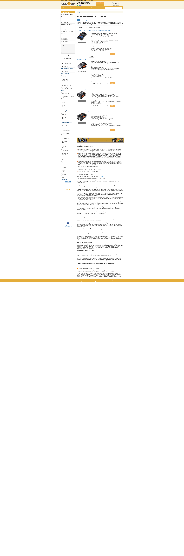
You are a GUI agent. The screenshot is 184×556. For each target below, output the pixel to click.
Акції (62, 52)
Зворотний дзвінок (100, 2)
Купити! (112, 53)
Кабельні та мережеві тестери (67, 14)
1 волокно (63, 70)
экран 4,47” (63, 114)
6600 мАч (63, 175)
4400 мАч (63, 171)
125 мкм (63, 126)
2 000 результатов (65, 92)
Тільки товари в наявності (95, 27)
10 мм (63, 108)
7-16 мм (63, 105)
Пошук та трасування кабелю (67, 29)
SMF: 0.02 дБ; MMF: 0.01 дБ (66, 87)
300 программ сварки (65, 134)
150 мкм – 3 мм (64, 79)
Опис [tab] (78, 20)
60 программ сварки (65, 132)
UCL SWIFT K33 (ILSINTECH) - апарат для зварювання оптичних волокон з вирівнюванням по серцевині (96, 59)
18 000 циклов (64, 151)
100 (62, 163)
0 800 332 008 (80, 2)
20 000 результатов (65, 98)
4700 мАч (63, 173)
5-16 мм (63, 102)
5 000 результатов (65, 93)
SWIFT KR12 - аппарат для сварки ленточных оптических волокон (89, 89)
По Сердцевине (64, 66)
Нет (62, 142)
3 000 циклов (64, 147)
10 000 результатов (65, 94)
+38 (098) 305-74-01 (81, 3)
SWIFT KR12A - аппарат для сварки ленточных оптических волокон (89, 111)
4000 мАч (63, 170)
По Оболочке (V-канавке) (66, 64)
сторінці (101, 176)
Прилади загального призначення (67, 42)
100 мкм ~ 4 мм (64, 77)
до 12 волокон (64, 71)
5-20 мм (63, 103)
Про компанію (65, 7)
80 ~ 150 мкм (64, 125)
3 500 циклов (64, 149)
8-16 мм (63, 106)
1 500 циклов (64, 146)
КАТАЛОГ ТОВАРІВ (67, 12)
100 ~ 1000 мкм (64, 75)
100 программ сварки (65, 133)
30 (62, 161)
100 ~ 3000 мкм (64, 76)
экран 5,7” (63, 118)
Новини (62, 45)
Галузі (80, 7)
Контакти (98, 7)
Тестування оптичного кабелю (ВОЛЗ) (67, 17)
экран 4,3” (63, 113)
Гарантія (92, 7)
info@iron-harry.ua (100, 4)
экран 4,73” (63, 115)
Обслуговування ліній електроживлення (67, 39)
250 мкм (63, 82)
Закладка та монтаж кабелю (67, 26)
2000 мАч (63, 167)
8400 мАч (63, 177)
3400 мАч (63, 168)
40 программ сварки (65, 130)
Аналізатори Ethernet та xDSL (67, 24)
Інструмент (67, 33)
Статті (62, 47)
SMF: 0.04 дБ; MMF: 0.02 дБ (66, 88)
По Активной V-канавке (66, 63)
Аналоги (91, 56)
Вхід (114, 5)
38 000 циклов (64, 153)
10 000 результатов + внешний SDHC (67, 97)
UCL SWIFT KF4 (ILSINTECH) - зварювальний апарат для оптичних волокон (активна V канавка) (94, 30)
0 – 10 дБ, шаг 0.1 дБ (65, 139)
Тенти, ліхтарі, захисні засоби (67, 36)
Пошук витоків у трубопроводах (67, 31)
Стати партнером (73, 7)
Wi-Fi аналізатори (64, 22)
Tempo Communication (66, 58)
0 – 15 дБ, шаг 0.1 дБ (65, 141)
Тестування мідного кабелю (67, 20)
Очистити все (63, 183)
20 (62, 159)
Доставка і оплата (86, 7)
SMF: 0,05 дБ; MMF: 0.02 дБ (66, 85)
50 (62, 162)
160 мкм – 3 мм (64, 80)
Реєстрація (117, 5)
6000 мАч (63, 174)
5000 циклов (64, 154)
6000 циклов (64, 156)
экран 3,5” (63, 111)
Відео (62, 50)
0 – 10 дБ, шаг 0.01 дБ (65, 138)
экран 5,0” (63, 117)
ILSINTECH (63, 59)
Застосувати (67, 181)
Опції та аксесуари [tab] (84, 20)
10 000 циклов (64, 150)
